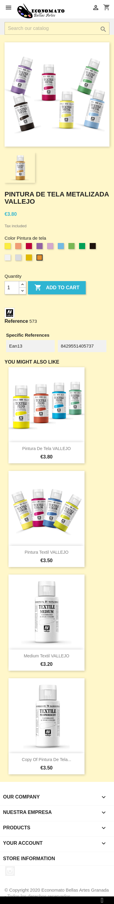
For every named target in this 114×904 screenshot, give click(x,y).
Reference (16, 321)
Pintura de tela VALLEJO (46, 448)
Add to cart (56, 288)
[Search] (57, 28)
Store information (29, 858)
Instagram (10, 871)
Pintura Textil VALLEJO (46, 552)
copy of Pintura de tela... (46, 759)
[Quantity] (12, 287)
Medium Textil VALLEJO (46, 655)
